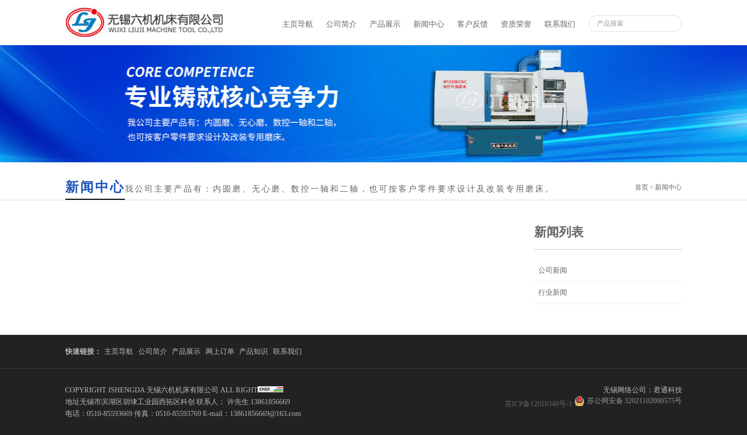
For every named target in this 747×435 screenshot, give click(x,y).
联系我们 (559, 24)
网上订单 (220, 351)
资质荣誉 (516, 24)
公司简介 (341, 24)
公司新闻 (552, 270)
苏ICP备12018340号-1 (538, 404)
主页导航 (297, 24)
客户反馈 (472, 24)
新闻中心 (428, 24)
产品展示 (385, 24)
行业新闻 (552, 292)
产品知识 (253, 351)
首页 (641, 187)
